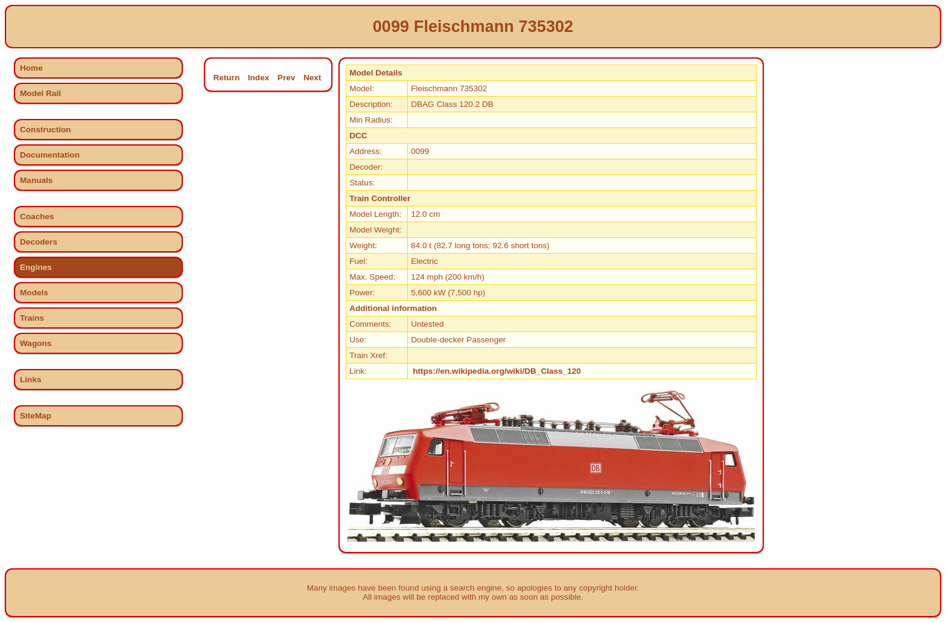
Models (34, 292)
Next (312, 77)
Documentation (50, 154)
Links (31, 379)
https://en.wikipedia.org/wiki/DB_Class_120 (497, 371)
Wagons (35, 343)
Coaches (37, 216)
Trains (32, 317)
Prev (286, 77)
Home (31, 67)
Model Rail (40, 93)
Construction (45, 129)
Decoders (38, 241)
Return (226, 77)
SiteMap (35, 415)
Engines (36, 267)
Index (259, 77)
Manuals (36, 180)
